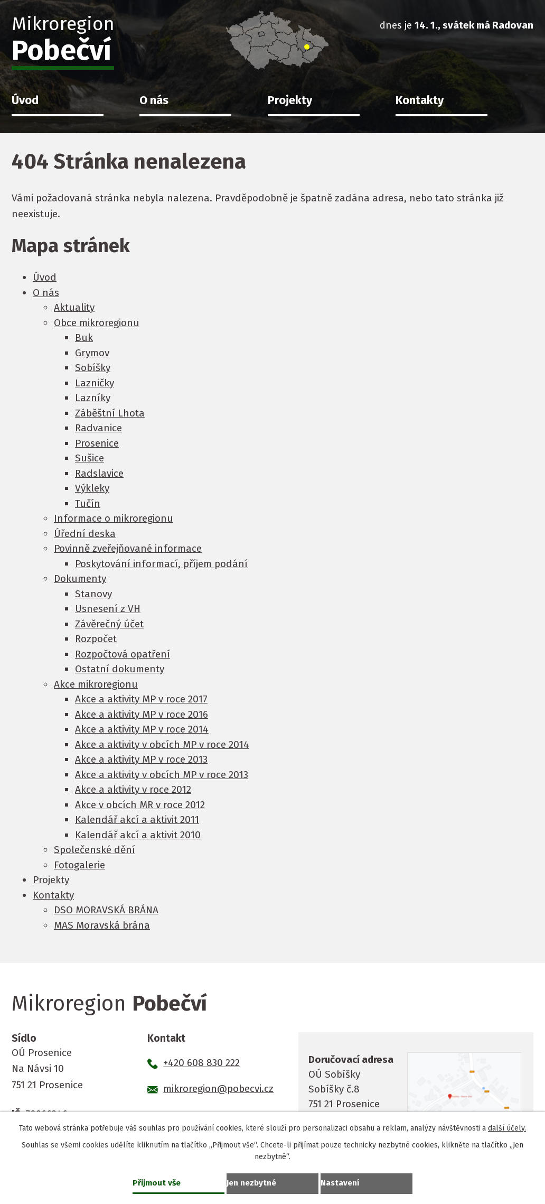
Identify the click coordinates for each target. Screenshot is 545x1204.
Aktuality (74, 307)
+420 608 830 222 (201, 1063)
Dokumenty (80, 578)
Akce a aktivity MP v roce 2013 (141, 759)
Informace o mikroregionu (113, 518)
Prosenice (97, 443)
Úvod (25, 100)
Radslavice (99, 473)
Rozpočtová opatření (122, 654)
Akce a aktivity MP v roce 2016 (141, 714)
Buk (84, 337)
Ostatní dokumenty (119, 669)
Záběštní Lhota (110, 413)
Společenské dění (94, 850)
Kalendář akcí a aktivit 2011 (137, 819)
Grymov (92, 353)
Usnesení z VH (107, 609)
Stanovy (93, 594)
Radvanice (98, 428)
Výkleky (92, 488)
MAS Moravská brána (102, 925)
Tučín (87, 503)
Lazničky (94, 383)
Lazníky (92, 398)
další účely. (507, 1127)
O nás (153, 100)
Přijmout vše (158, 1182)
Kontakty (420, 100)
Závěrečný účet (109, 624)
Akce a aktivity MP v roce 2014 (142, 729)
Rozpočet (96, 639)
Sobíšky (92, 368)
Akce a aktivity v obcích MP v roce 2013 (161, 774)
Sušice (89, 458)
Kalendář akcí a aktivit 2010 (138, 835)
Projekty (290, 100)
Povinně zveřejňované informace (128, 548)
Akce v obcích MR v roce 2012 (140, 805)
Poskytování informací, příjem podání (161, 564)
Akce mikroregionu (96, 684)
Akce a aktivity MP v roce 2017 (141, 699)
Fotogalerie (79, 865)
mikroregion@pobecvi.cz (218, 1088)
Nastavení (341, 1182)
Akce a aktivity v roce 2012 (133, 789)
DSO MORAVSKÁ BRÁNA (106, 910)
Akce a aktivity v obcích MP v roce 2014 (162, 744)
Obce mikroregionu (96, 323)
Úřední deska (85, 533)
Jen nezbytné (253, 1182)
